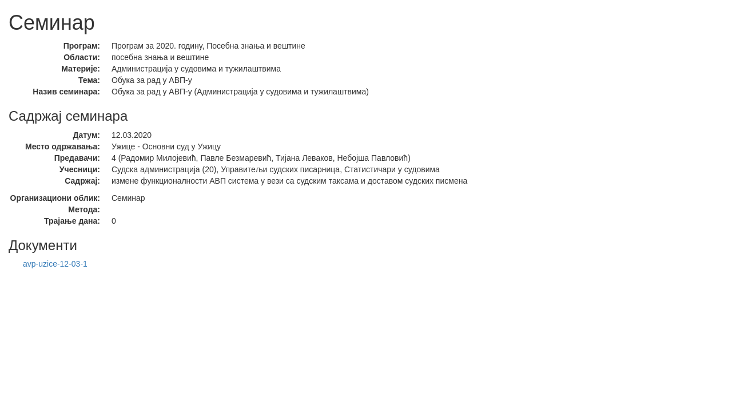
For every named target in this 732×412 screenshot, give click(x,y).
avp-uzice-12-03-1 (55, 263)
